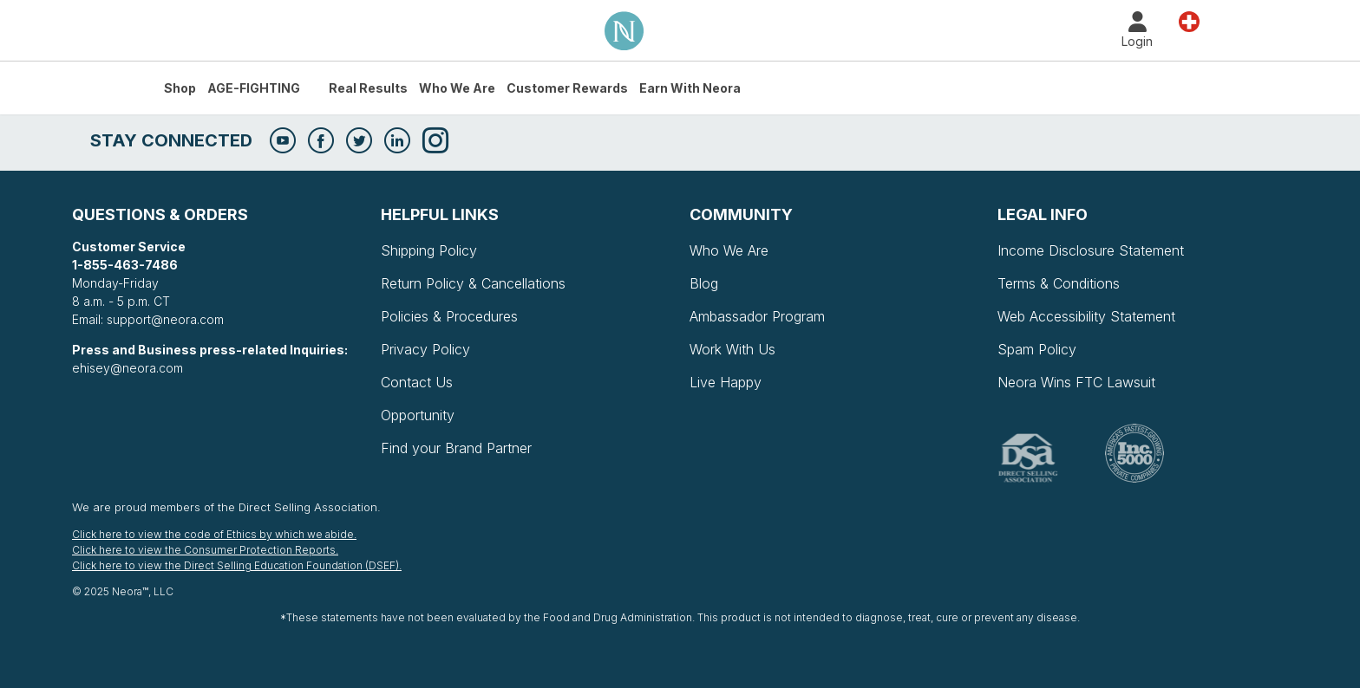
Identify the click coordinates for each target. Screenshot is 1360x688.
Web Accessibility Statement (1086, 316)
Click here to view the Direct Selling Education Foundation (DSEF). (237, 565)
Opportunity (417, 415)
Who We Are (457, 88)
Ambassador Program (757, 316)
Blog (704, 283)
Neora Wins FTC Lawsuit (1076, 382)
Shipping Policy (429, 250)
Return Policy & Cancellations (473, 283)
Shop (180, 88)
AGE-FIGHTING (253, 88)
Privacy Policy (425, 349)
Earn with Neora (690, 88)
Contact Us (417, 382)
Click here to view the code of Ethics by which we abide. (214, 534)
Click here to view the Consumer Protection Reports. (205, 549)
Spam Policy (1036, 349)
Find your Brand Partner (456, 448)
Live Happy (726, 382)
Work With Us (732, 349)
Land (1189, 20)
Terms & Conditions (1058, 283)
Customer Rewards (567, 88)
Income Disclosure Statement (1090, 250)
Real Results (368, 88)
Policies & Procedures (449, 316)
